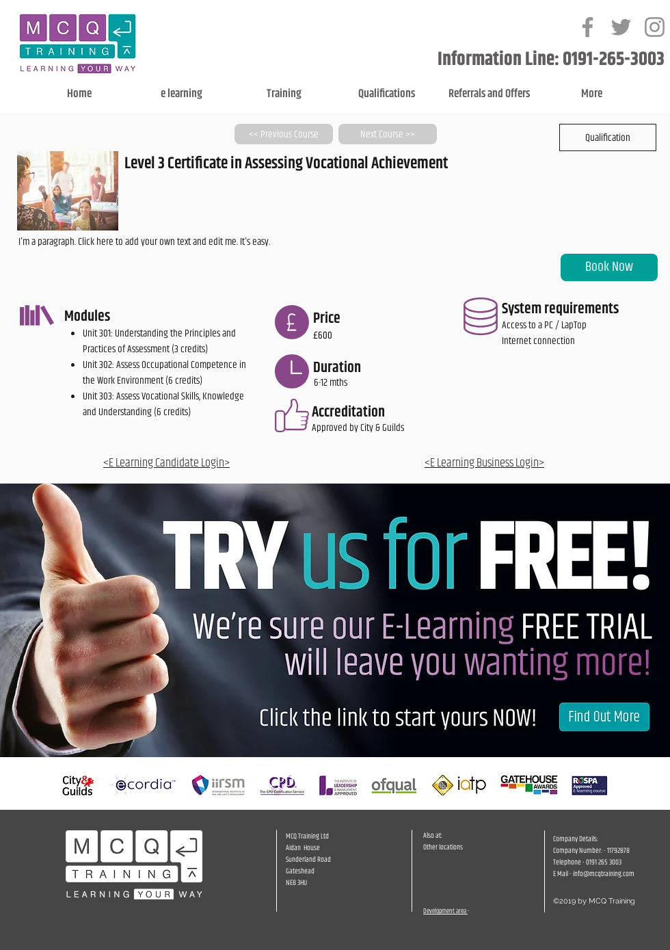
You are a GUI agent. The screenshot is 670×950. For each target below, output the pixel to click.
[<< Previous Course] (283, 134)
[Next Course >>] (387, 134)
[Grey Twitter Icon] (621, 27)
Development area (445, 911)
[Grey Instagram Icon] (654, 27)
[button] (607, 137)
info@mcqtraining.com (603, 874)
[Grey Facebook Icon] (587, 27)
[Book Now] (609, 267)
